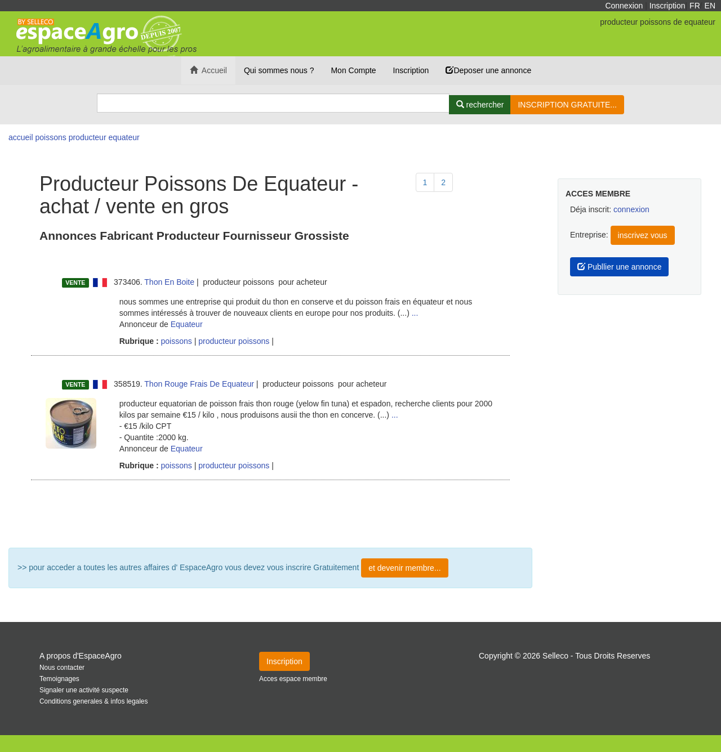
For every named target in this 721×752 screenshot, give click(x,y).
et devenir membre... (404, 567)
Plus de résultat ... (270, 513)
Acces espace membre (293, 679)
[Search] (273, 103)
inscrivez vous (642, 235)
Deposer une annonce (488, 70)
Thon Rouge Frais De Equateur (199, 383)
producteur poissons (233, 341)
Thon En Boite (169, 282)
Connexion (624, 5)
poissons (175, 341)
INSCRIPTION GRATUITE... (567, 104)
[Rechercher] (480, 104)
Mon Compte (353, 70)
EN (710, 5)
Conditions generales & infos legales (93, 701)
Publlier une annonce (619, 266)
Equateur (187, 324)
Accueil (208, 70)
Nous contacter (61, 668)
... (415, 312)
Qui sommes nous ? (279, 70)
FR (694, 5)
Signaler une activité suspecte (83, 690)
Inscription (667, 5)
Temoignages (59, 679)
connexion (631, 209)
